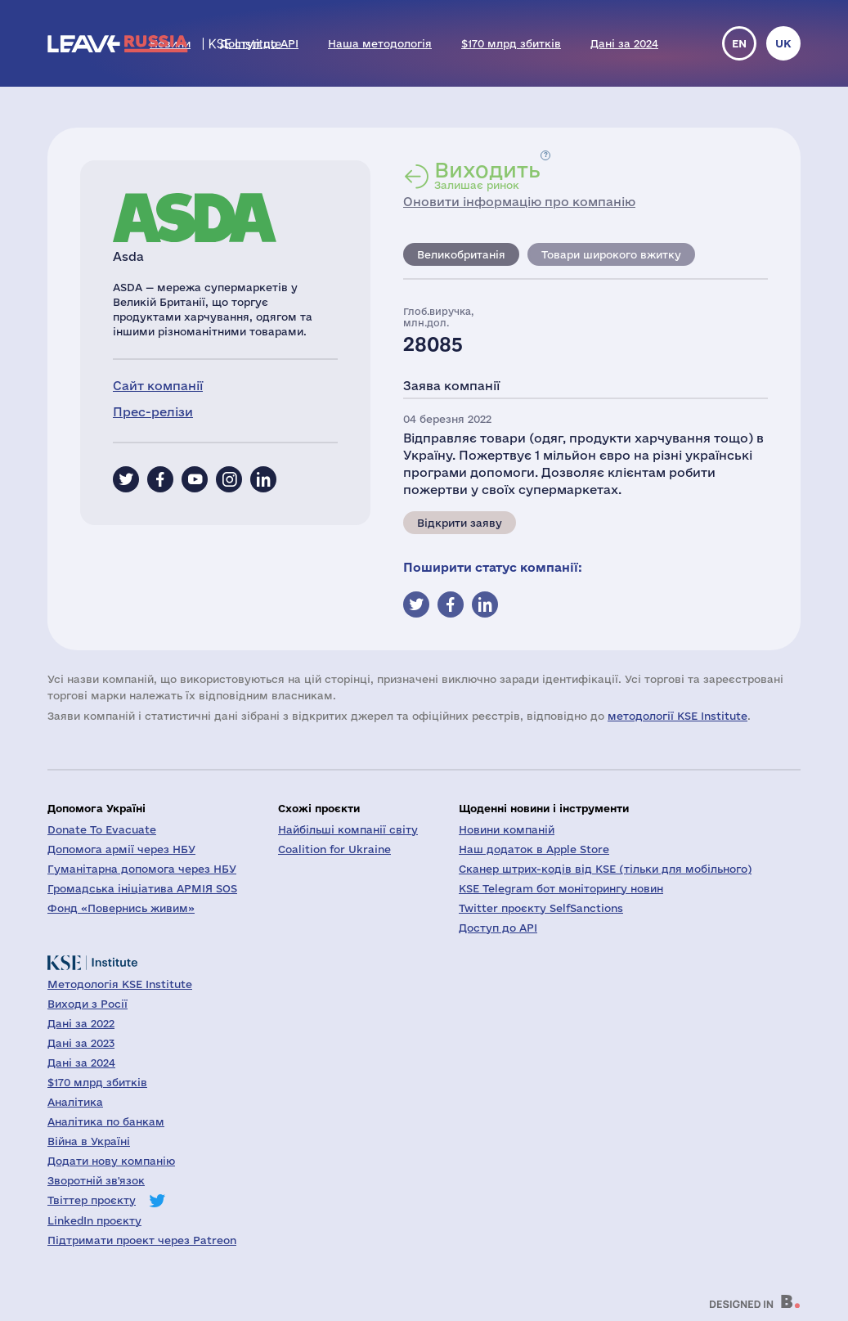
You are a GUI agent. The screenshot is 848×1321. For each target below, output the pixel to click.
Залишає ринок (487, 175)
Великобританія (461, 254)
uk (783, 43)
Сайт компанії (158, 386)
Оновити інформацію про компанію (519, 202)
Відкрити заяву (459, 522)
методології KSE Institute (677, 715)
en (739, 43)
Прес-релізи (153, 412)
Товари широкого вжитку (611, 254)
